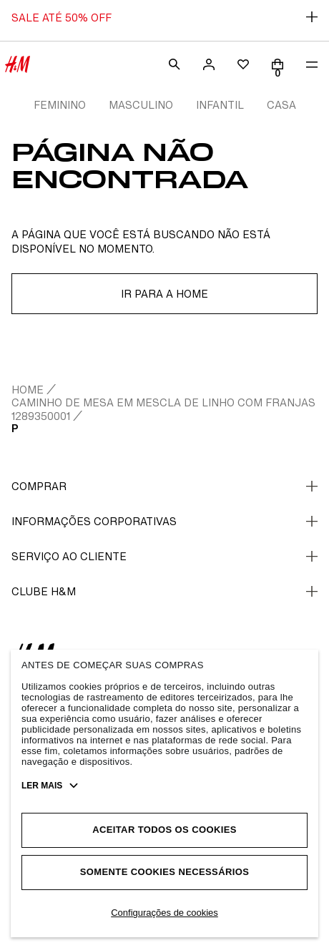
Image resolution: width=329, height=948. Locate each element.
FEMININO (60, 105)
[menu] (312, 64)
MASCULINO (141, 105)
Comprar (164, 486)
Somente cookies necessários (165, 871)
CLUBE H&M (164, 591)
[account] (209, 64)
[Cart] (277, 64)
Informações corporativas (164, 521)
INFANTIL (220, 105)
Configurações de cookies (164, 912)
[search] (174, 64)
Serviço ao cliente (164, 556)
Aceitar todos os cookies (164, 829)
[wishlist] (243, 64)
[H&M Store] (17, 64)
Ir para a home (164, 294)
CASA (281, 105)
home (27, 389)
